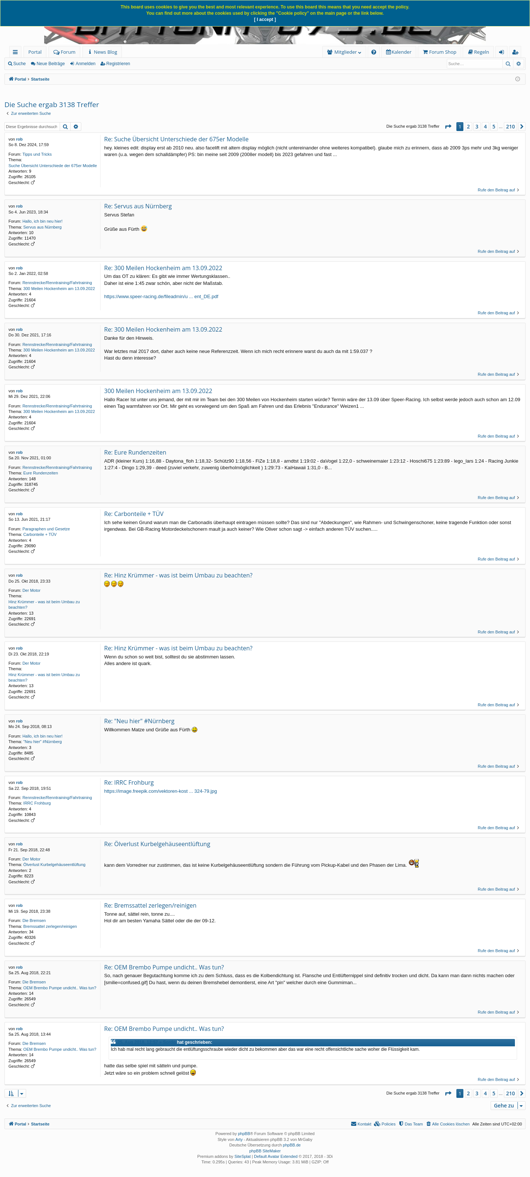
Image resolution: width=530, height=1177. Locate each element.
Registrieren (118, 63)
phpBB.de (292, 1145)
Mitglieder (346, 52)
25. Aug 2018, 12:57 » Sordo (146, 1042)
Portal (35, 52)
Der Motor (31, 590)
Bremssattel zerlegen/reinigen (50, 926)
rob (19, 139)
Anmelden (85, 63)
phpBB (244, 1133)
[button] (447, 126)
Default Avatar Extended (275, 1156)
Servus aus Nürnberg (42, 227)
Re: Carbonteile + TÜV (133, 513)
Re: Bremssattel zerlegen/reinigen (150, 905)
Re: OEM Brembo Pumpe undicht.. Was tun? (164, 967)
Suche (19, 63)
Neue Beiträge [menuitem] (50, 63)
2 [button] (468, 126)
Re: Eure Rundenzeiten (135, 452)
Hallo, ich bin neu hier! (42, 221)
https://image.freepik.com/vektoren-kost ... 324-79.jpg (160, 791)
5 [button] (493, 126)
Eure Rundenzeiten (40, 473)
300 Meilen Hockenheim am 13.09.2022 (59, 288)
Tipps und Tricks (37, 154)
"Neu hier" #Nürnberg (42, 741)
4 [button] (485, 126)
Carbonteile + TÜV (40, 534)
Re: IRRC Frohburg (129, 782)
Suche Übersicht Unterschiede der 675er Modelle (52, 165)
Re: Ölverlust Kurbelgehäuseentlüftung (157, 844)
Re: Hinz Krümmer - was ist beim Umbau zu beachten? (178, 575)
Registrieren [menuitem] (517, 53)
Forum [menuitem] (64, 52)
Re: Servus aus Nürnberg (138, 206)
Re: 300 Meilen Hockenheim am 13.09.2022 (163, 268)
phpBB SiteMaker (265, 1151)
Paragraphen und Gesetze (46, 529)
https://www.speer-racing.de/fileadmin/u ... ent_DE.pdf (161, 296)
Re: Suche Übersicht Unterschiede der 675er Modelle (176, 139)
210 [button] (510, 126)
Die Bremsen (34, 920)
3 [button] (477, 126)
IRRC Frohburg (37, 803)
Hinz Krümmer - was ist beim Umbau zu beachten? (44, 604)
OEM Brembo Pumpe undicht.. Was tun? (59, 988)
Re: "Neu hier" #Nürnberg (139, 721)
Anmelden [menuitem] (503, 53)
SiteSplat (242, 1156)
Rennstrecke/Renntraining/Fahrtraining (57, 282)
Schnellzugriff (17, 53)
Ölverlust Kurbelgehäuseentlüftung (54, 864)
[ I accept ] (265, 19)
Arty (239, 1139)
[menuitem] (102, 52)
